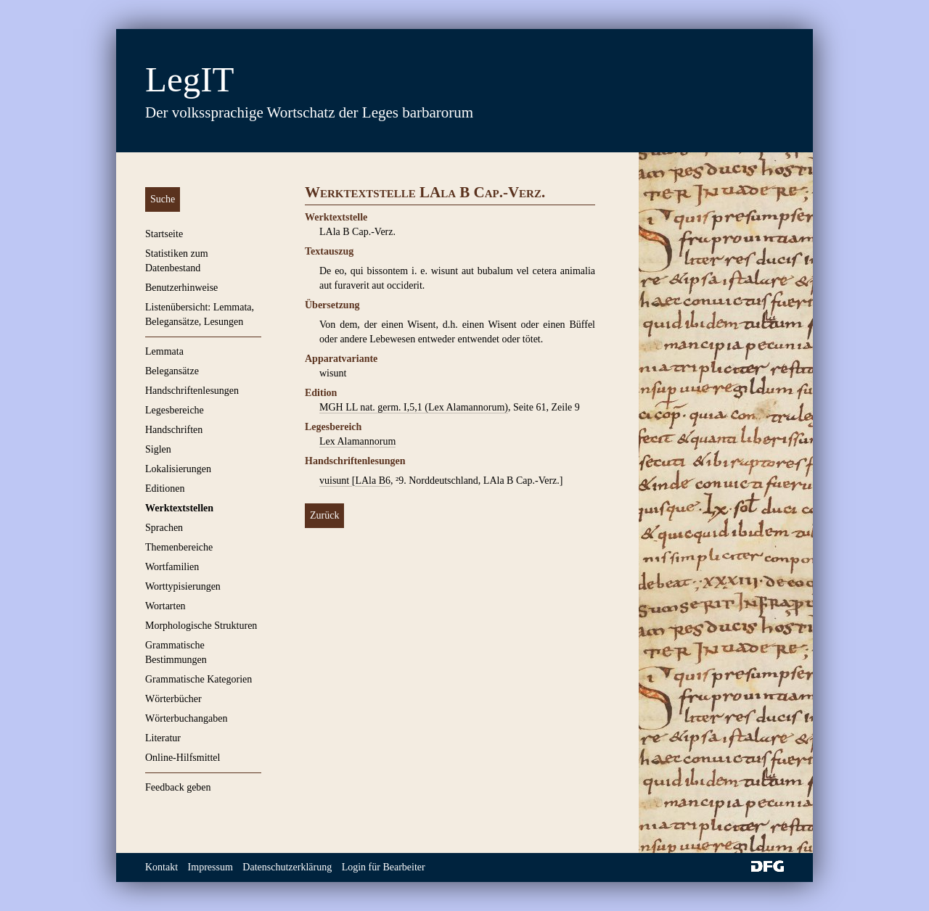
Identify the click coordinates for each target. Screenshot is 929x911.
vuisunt (335, 480)
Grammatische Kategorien (198, 679)
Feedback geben (178, 787)
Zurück (324, 515)
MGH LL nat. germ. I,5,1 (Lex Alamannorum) (413, 407)
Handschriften (173, 429)
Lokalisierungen (178, 468)
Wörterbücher (173, 698)
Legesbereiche (174, 410)
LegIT (189, 79)
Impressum (210, 867)
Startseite (164, 233)
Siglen (158, 449)
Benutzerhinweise (181, 287)
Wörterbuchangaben (186, 718)
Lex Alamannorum (357, 441)
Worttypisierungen (183, 586)
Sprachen (164, 527)
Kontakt (161, 867)
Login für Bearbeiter (383, 867)
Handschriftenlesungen (192, 390)
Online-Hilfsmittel (182, 757)
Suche (162, 199)
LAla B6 (372, 480)
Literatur (163, 738)
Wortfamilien (172, 566)
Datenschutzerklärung (287, 867)
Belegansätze (172, 371)
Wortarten (165, 606)
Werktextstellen (179, 508)
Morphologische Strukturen (201, 625)
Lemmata (164, 351)
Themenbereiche (179, 547)
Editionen (164, 488)
